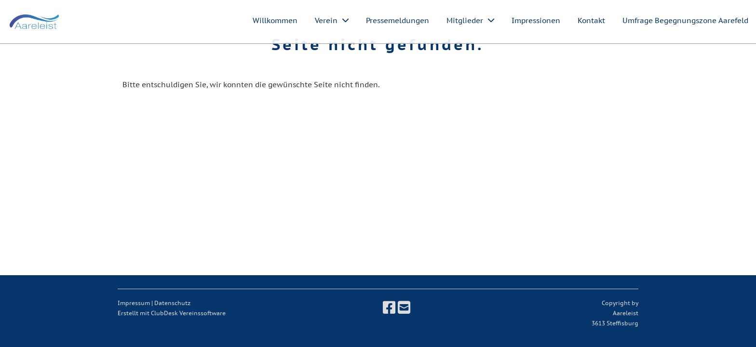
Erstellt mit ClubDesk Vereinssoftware (172, 313)
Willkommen (275, 20)
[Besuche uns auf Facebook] (389, 307)
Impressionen (536, 20)
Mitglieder (470, 20)
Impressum (134, 303)
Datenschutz (172, 303)
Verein (332, 20)
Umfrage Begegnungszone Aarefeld (685, 20)
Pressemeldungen (397, 20)
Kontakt (591, 20)
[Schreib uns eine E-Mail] (404, 307)
